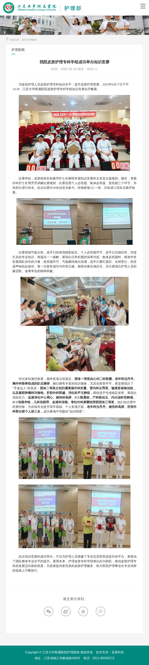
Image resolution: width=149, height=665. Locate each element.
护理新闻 (32, 39)
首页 (24, 39)
